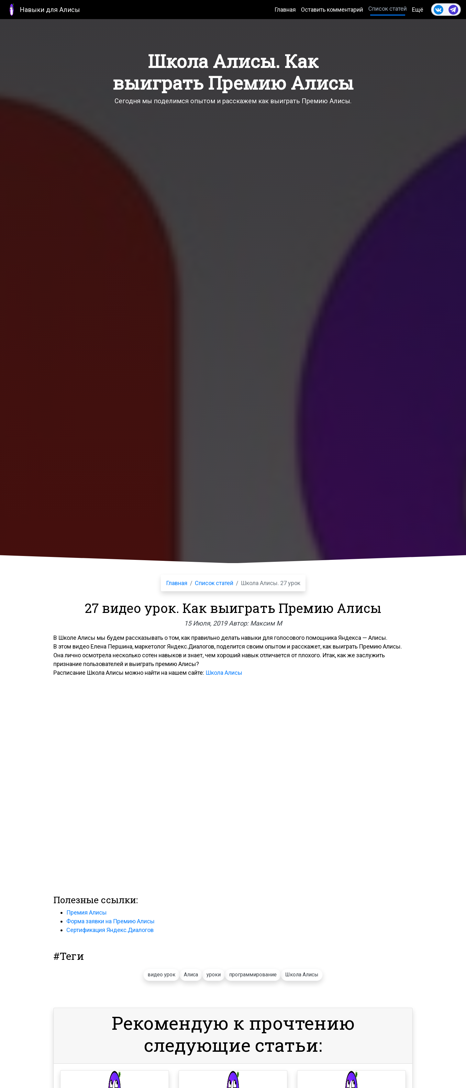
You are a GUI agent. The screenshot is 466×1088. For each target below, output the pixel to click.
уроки (213, 974)
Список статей (387, 8)
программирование (253, 974)
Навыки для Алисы (42, 9)
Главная (285, 9)
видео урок (161, 974)
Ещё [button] (417, 9)
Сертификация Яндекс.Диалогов (110, 930)
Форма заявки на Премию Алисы (110, 921)
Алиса (191, 974)
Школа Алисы (223, 672)
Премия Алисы (86, 912)
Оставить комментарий (332, 9)
